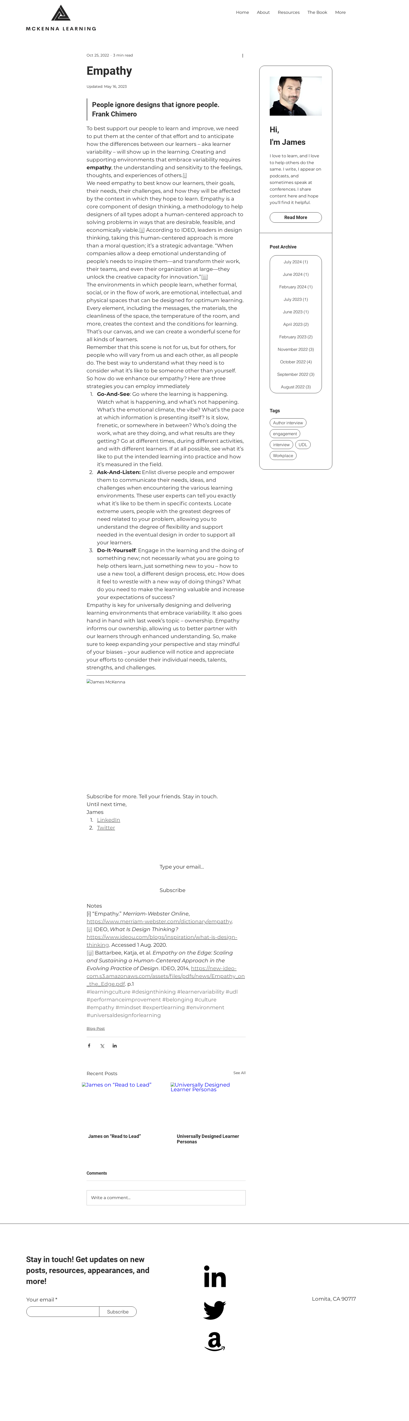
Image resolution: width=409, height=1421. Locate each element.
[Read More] (296, 217)
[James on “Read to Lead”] (122, 1104)
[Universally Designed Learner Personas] (210, 1104)
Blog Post (96, 1028)
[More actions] (242, 55)
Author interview (288, 422)
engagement (285, 433)
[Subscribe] (118, 1311)
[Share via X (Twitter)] (101, 1045)
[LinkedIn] (214, 1278)
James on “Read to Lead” (114, 1136)
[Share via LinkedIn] (114, 1045)
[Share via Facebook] (89, 1045)
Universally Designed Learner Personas (208, 1138)
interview (281, 444)
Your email (40, 1299)
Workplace (283, 455)
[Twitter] (214, 1309)
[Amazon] (214, 1340)
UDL (303, 444)
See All (239, 1072)
